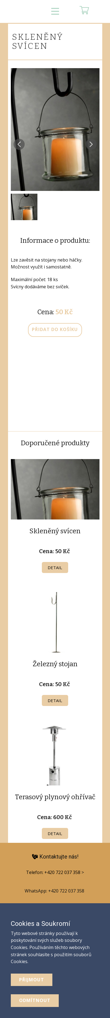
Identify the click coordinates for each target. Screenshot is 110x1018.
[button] (19, 144)
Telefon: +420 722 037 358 (53, 872)
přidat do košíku (55, 329)
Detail (55, 567)
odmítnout (34, 1000)
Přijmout (31, 980)
